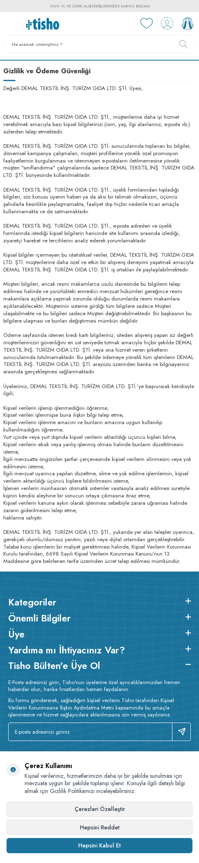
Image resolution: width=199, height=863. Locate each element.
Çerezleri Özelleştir (100, 809)
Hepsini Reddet (100, 827)
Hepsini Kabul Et (99, 845)
